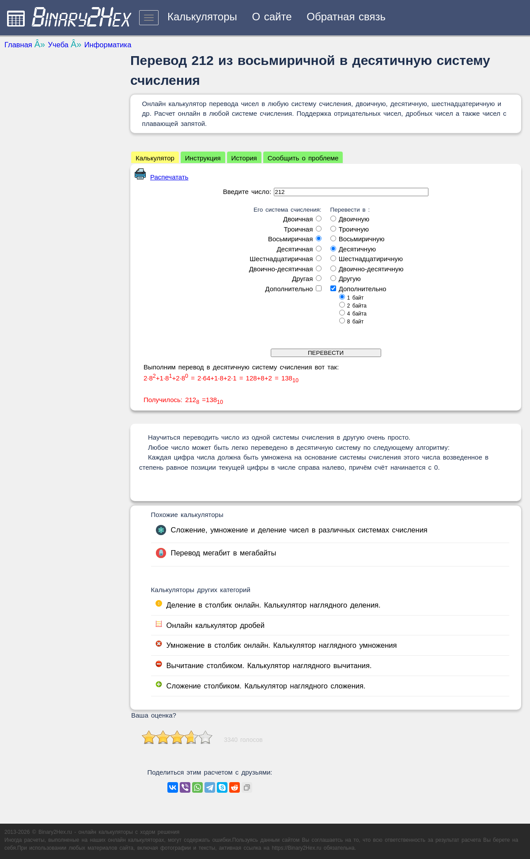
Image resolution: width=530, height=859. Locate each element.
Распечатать (162, 177)
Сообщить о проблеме (303, 158)
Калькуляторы (202, 17)
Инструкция (203, 158)
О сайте (272, 17)
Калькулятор (155, 158)
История (244, 158)
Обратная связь (346, 17)
